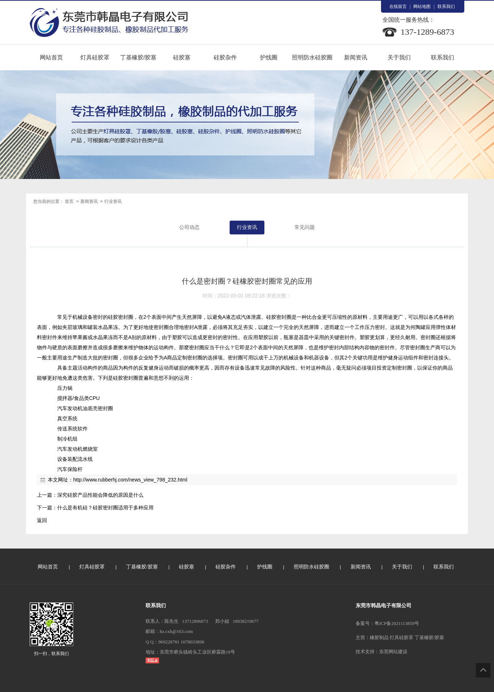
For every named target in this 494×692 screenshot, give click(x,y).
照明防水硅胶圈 (312, 57)
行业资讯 (113, 201)
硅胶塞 (182, 57)
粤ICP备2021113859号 (396, 623)
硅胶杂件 (225, 57)
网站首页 (51, 57)
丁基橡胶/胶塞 (138, 57)
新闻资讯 (355, 57)
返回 (42, 520)
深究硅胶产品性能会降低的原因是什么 (100, 495)
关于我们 (399, 57)
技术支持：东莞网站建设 (381, 651)
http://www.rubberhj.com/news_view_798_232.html (130, 480)
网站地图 (422, 6)
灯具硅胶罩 (94, 57)
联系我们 (446, 6)
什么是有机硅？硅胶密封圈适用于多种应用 (105, 507)
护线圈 (268, 57)
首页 (69, 201)
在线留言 (398, 6)
